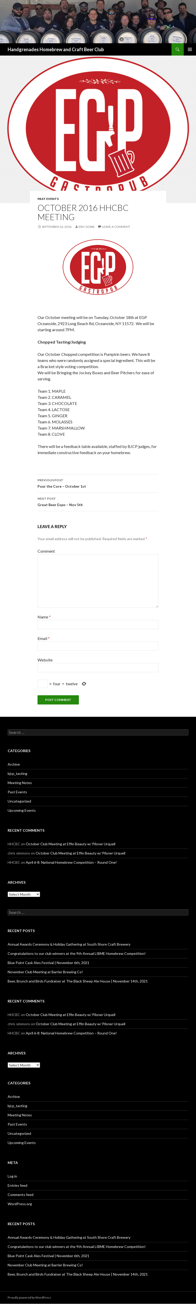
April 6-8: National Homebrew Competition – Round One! (71, 862)
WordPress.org (20, 1204)
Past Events (48, 199)
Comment (46, 551)
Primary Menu (190, 49)
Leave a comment (116, 227)
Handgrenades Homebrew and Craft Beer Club (56, 49)
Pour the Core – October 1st (98, 482)
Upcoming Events (22, 810)
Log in (12, 1176)
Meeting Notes (20, 783)
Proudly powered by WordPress (29, 1297)
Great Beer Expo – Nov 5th (98, 501)
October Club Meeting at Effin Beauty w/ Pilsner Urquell (70, 844)
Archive (14, 764)
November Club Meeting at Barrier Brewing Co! (45, 972)
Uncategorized (19, 801)
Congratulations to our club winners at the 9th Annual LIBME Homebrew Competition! (77, 953)
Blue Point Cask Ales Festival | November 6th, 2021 (48, 962)
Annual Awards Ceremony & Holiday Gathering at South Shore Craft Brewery (69, 944)
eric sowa (86, 227)
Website (45, 659)
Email (44, 638)
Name (44, 616)
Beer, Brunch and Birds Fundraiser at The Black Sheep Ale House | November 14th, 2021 (78, 981)
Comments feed (20, 1194)
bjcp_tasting (17, 773)
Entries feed (17, 1185)
